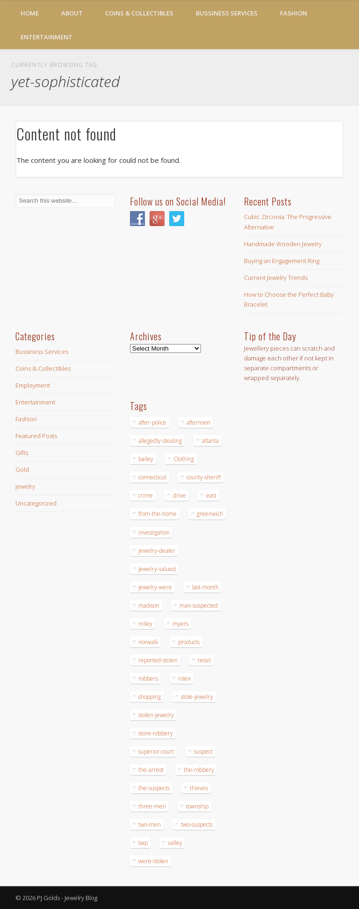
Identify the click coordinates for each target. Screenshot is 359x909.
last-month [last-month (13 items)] (205, 587)
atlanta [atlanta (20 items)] (210, 441)
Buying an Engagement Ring (281, 261)
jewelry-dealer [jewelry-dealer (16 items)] (156, 551)
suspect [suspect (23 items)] (203, 751)
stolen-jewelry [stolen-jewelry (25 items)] (156, 715)
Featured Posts (36, 436)
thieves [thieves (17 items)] (199, 788)
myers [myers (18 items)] (180, 624)
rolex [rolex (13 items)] (184, 678)
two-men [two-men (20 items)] (149, 824)
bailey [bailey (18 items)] (145, 459)
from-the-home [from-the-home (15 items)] (157, 514)
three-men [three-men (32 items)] (152, 806)
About (72, 13)
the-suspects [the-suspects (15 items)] (154, 788)
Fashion (293, 13)
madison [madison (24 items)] (148, 605)
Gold (22, 469)
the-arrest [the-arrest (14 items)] (151, 770)
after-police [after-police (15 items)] (152, 422)
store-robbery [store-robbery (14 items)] (155, 733)
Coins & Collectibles (139, 13)
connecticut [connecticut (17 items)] (152, 477)
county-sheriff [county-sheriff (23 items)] (204, 477)
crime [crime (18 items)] (145, 495)
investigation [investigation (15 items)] (154, 532)
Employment (32, 385)
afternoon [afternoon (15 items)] (198, 422)
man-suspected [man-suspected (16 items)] (199, 605)
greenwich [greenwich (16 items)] (210, 514)
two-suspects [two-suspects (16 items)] (197, 824)
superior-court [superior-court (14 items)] (156, 751)
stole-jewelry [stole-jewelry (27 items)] (197, 697)
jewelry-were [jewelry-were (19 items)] (155, 587)
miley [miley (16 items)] (145, 624)
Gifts (21, 452)
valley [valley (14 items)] (175, 843)
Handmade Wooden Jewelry (283, 244)
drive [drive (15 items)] (179, 495)
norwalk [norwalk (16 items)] (148, 642)
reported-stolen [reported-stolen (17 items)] (158, 660)
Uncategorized (36, 503)
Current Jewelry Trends (276, 277)
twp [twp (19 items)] (143, 843)
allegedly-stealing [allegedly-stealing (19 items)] (160, 441)
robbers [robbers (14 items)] (148, 678)
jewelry (25, 486)
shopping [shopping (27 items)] (149, 697)
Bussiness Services (227, 13)
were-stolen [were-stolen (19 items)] (153, 861)
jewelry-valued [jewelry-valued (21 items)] (157, 569)
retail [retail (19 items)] (204, 660)
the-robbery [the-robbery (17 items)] (199, 770)
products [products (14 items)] (189, 642)
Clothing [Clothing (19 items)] (183, 459)
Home (30, 13)
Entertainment (46, 37)
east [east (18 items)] (211, 495)
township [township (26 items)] (197, 806)
